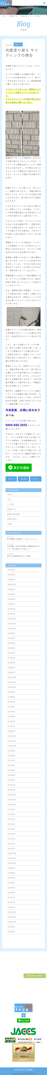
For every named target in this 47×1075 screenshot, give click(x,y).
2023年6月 (11, 708)
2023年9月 (11, 694)
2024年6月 (11, 650)
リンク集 (10, 506)
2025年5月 (11, 596)
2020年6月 (11, 884)
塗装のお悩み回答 (13, 516)
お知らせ (10, 496)
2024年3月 (11, 664)
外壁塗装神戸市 (23, 1060)
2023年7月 (11, 704)
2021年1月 (11, 850)
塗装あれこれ (13, 16)
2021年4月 (11, 836)
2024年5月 (11, 655)
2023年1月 (11, 733)
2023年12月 (11, 679)
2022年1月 (11, 792)
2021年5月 (11, 831)
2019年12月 (11, 914)
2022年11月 (11, 743)
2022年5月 (11, 772)
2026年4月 (11, 571)
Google (14, 1073)
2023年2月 (11, 728)
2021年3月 (11, 840)
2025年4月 (11, 601)
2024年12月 (11, 620)
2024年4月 (11, 660)
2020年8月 (11, 875)
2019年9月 (11, 928)
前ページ (11, 479)
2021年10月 (11, 806)
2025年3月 (11, 606)
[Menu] (44, 3)
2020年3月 (11, 899)
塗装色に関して (12, 521)
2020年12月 (11, 855)
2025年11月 (11, 586)
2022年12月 (11, 738)
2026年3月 (11, 576)
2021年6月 (11, 826)
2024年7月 (11, 645)
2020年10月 (11, 865)
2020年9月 (11, 870)
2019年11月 (11, 919)
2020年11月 (11, 860)
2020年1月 (11, 909)
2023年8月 (11, 699)
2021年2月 (11, 845)
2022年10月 (11, 748)
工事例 (9, 526)
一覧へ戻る (23, 479)
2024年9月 (11, 635)
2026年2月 (11, 581)
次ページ (35, 479)
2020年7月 (11, 880)
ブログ (9, 501)
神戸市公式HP (30, 1073)
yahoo (20, 1073)
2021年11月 (11, 801)
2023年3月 (11, 723)
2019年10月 (11, 924)
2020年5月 (11, 889)
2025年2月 (11, 611)
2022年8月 (11, 757)
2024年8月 (11, 640)
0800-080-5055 (16, 425)
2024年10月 (11, 630)
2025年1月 (11, 615)
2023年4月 (11, 718)
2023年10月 (11, 689)
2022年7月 (11, 762)
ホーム (4, 16)
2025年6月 (11, 591)
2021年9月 (11, 811)
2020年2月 (11, 904)
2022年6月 (11, 767)
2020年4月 (11, 894)
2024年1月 (11, 674)
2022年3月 (11, 782)
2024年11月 (11, 625)
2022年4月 (11, 777)
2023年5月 (11, 713)
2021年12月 (11, 796)
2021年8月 (11, 816)
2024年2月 (11, 669)
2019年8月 (11, 933)
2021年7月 (11, 821)
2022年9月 (11, 752)
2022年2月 (11, 787)
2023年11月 (11, 684)
